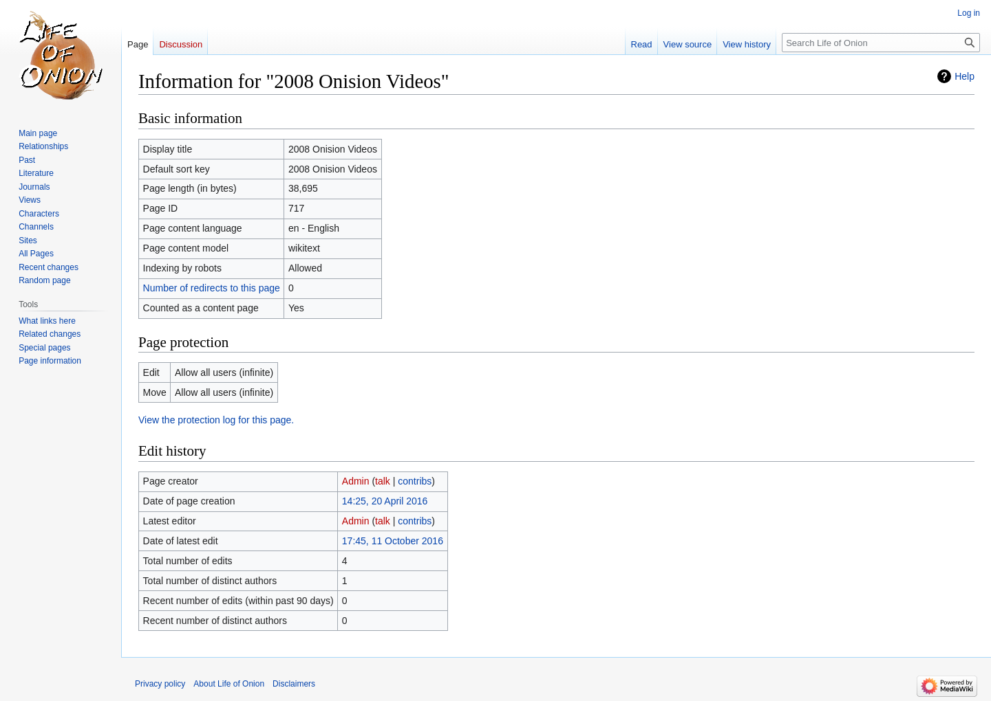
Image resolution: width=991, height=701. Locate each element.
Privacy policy (160, 684)
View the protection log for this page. (216, 419)
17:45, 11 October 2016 (392, 540)
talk (382, 481)
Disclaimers (294, 684)
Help (964, 76)
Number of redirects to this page (211, 287)
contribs (414, 481)
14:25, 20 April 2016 (385, 501)
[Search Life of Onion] (881, 42)
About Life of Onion (228, 684)
